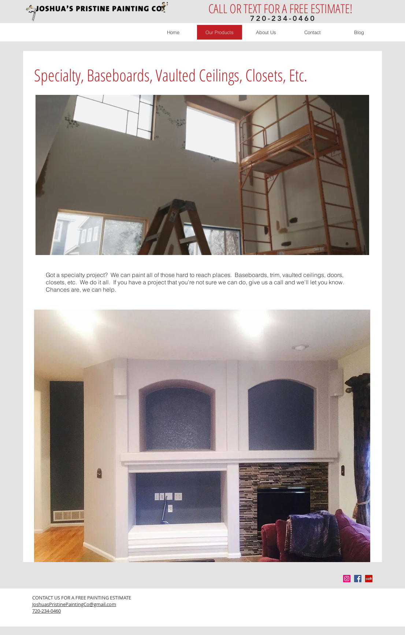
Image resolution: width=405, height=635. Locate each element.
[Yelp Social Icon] (368, 578)
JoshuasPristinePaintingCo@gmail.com (74, 604)
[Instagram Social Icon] (346, 578)
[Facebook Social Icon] (357, 578)
